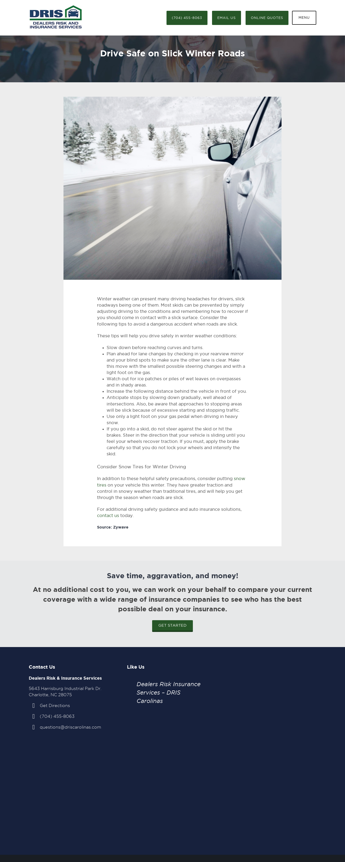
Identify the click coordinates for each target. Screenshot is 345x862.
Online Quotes (267, 18)
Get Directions (55, 705)
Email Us (226, 18)
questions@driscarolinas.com (70, 727)
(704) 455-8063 (187, 18)
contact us (108, 515)
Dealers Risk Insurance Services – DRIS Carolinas (169, 692)
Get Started (172, 625)
